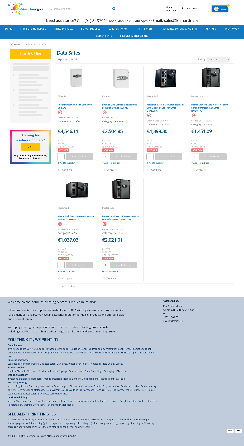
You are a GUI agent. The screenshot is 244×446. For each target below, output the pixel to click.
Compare (64, 170)
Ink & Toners (144, 28)
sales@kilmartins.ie (173, 320)
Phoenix (62, 96)
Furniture (210, 28)
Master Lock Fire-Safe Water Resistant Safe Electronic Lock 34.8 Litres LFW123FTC (165, 107)
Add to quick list (66, 162)
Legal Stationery (118, 28)
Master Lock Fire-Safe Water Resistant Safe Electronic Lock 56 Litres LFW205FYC (209, 107)
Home (8, 28)
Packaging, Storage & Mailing (179, 28)
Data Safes (74, 121)
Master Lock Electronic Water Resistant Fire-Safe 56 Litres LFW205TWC (120, 218)
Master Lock (152, 96)
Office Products (63, 28)
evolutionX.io (69, 435)
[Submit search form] (113, 8)
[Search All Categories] (83, 8)
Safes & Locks (49, 44)
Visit (31, 147)
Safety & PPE (104, 35)
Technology (232, 28)
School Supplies (90, 28)
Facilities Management (134, 35)
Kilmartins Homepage (33, 28)
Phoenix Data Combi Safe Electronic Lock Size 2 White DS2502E (119, 106)
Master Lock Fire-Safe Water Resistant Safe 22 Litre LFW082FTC (76, 218)
